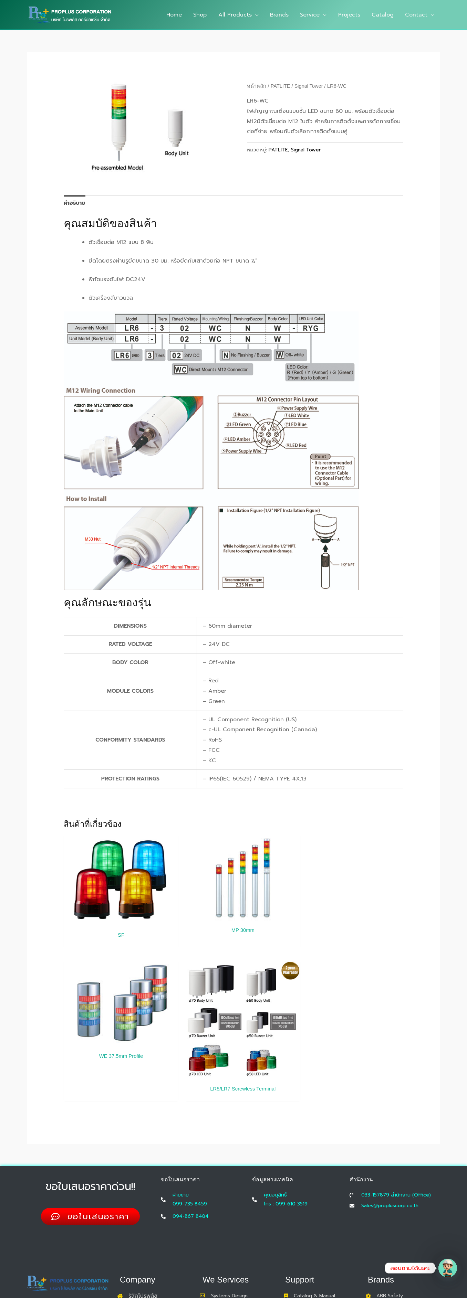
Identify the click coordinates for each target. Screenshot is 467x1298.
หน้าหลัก (256, 86)
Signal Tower (309, 86)
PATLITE (281, 86)
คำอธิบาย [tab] (75, 203)
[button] (257, 15)
